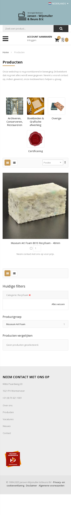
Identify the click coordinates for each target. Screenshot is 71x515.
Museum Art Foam (37, 324)
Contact (7, 433)
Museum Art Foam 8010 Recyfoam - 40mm (35, 243)
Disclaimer (31, 485)
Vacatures (8, 419)
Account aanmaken (39, 36)
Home (6, 52)
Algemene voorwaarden (51, 485)
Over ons (8, 405)
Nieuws (7, 426)
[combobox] (28, 28)
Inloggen (31, 40)
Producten (8, 412)
